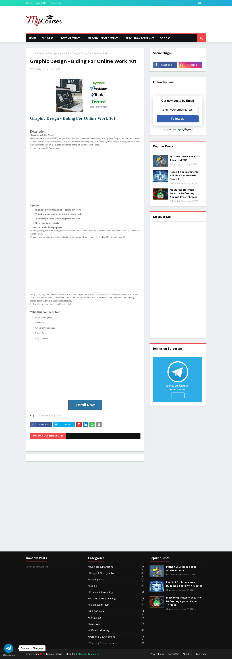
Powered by (177, 129)
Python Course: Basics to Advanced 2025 (185, 158)
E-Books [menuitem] (165, 38)
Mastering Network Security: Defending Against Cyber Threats (183, 193)
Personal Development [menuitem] (103, 38)
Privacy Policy (157, 654)
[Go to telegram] (8, 648)
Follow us (177, 118)
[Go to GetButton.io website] (8, 655)
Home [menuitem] (32, 38)
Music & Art (116, 624)
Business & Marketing (116, 566)
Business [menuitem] (47, 38)
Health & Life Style (116, 605)
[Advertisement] (140, 20)
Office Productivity (116, 630)
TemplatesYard (54, 654)
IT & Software (116, 611)
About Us (41, 3)
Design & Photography (49, 53)
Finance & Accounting (116, 592)
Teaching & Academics (116, 643)
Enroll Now (85, 405)
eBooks (116, 585)
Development (116, 579)
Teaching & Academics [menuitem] (140, 38)
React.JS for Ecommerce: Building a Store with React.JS (184, 175)
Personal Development (116, 636)
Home (29, 3)
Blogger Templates (89, 654)
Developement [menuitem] (70, 38)
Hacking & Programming (116, 598)
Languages (116, 617)
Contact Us (55, 3)
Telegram (201, 654)
